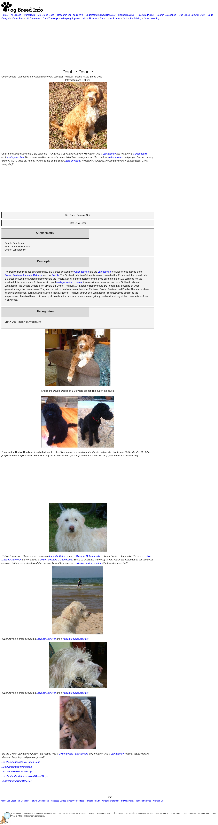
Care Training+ (50, 18)
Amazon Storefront (110, 801)
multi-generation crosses (69, 282)
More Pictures (90, 18)
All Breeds (15, 15)
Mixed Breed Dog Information (16, 767)
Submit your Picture (110, 18)
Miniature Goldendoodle (88, 556)
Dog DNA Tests (78, 223)
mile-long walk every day (88, 563)
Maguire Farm (93, 801)
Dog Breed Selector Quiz (192, 15)
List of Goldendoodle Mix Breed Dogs (20, 762)
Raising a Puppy (145, 15)
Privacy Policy (127, 801)
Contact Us (158, 801)
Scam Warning (151, 18)
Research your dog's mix (70, 15)
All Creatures (33, 18)
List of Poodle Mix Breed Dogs (17, 771)
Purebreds (29, 15)
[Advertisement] (87, 40)
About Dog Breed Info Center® (15, 801)
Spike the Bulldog (132, 18)
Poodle (55, 275)
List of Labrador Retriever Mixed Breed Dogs (24, 776)
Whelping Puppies (70, 18)
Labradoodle (109, 153)
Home (4, 15)
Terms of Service (143, 801)
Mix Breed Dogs (46, 15)
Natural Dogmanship (40, 801)
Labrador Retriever (33, 275)
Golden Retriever (13, 275)
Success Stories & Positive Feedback (68, 801)
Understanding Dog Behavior (100, 15)
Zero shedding (72, 160)
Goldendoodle (140, 153)
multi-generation (15, 157)
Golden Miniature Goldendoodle (55, 559)
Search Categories (166, 15)
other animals (116, 157)
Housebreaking (126, 15)
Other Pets (18, 18)
